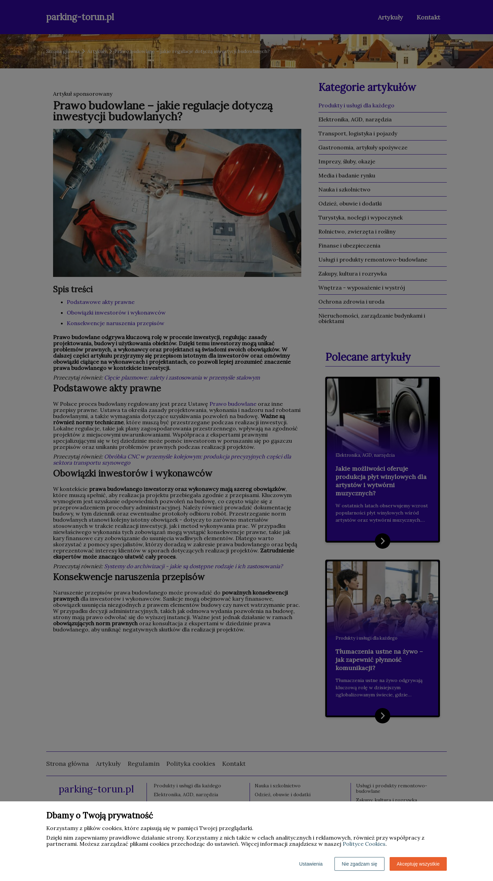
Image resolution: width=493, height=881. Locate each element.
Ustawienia (311, 864)
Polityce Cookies (364, 843)
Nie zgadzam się (359, 864)
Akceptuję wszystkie (418, 864)
